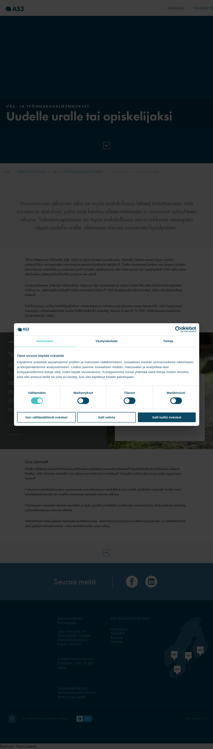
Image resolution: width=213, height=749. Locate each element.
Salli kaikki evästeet (166, 417)
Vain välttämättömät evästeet (46, 417)
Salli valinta (106, 417)
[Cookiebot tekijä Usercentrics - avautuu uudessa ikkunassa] (178, 329)
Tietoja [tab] (168, 341)
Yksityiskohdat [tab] (106, 341)
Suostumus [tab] (44, 341)
